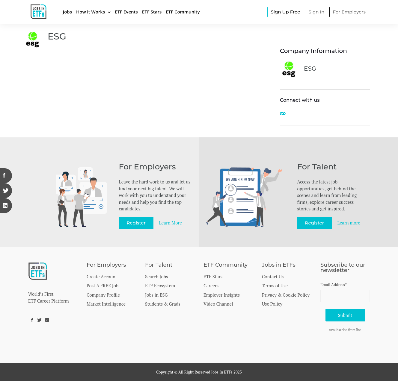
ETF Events (126, 12)
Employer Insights (221, 295)
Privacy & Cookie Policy (286, 295)
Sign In (316, 12)
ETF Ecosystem (160, 286)
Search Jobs (156, 277)
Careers (210, 286)
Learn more (348, 223)
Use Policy (272, 304)
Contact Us (273, 277)
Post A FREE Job (102, 286)
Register (136, 223)
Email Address (333, 284)
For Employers (349, 12)
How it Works (90, 12)
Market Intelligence (106, 304)
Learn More (170, 223)
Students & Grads (162, 304)
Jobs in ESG (156, 295)
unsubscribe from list (345, 329)
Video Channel (218, 304)
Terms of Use (275, 286)
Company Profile (103, 295)
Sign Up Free (285, 12)
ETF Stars (152, 12)
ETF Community (183, 12)
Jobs (67, 12)
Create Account (102, 277)
